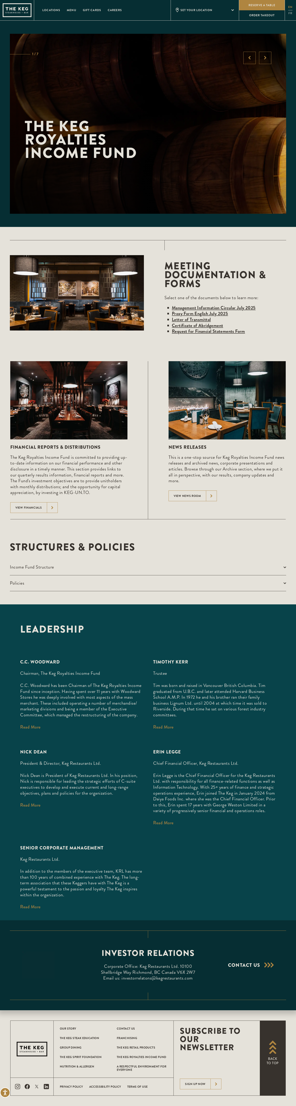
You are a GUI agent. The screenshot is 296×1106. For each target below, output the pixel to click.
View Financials (36, 507)
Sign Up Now (203, 1084)
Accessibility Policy (105, 1086)
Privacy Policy (71, 1086)
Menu (71, 10)
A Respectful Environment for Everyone (141, 1068)
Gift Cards (92, 10)
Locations (51, 10)
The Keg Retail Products (136, 1047)
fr (290, 13)
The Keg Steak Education (79, 1038)
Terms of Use (137, 1086)
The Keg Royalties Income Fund (141, 1057)
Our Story (68, 1029)
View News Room (195, 496)
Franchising (127, 1038)
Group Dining (71, 1047)
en (290, 7)
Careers (115, 10)
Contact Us (126, 1029)
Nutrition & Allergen (77, 1066)
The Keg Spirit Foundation (81, 1057)
